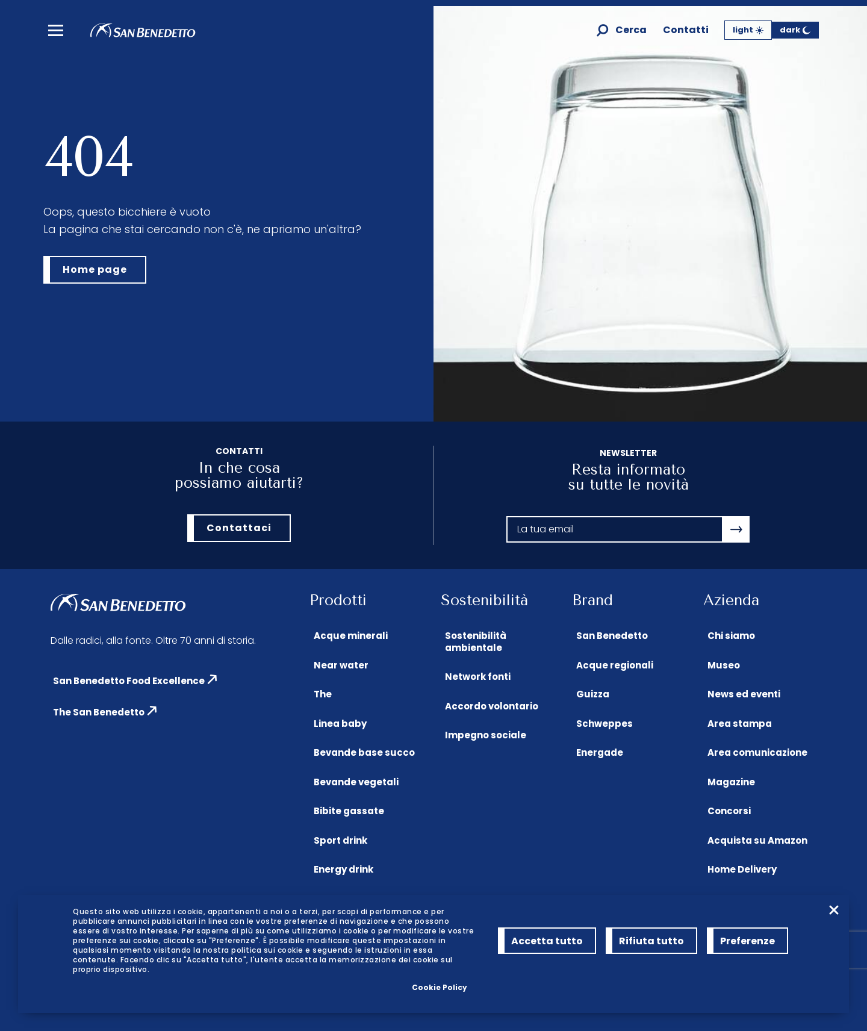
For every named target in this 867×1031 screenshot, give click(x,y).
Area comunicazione (757, 752)
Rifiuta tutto (651, 941)
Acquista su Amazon (757, 840)
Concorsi (729, 811)
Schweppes (604, 723)
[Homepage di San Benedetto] (143, 34)
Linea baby (340, 723)
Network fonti (478, 676)
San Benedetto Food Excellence (129, 680)
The (323, 694)
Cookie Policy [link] (439, 987)
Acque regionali (614, 665)
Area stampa (739, 723)
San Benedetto (612, 635)
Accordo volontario (491, 706)
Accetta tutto (547, 941)
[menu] (55, 30)
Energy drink (343, 869)
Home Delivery (742, 869)
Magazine (731, 782)
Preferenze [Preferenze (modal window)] (747, 941)
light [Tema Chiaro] (748, 30)
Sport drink (340, 840)
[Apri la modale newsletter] (736, 529)
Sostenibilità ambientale (475, 641)
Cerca (631, 30)
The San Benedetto (98, 712)
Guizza (592, 694)
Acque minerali (351, 635)
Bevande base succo (364, 752)
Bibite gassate (349, 811)
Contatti (686, 30)
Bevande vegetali (356, 782)
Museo (723, 665)
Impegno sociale (485, 735)
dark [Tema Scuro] (795, 30)
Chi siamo (731, 635)
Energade (599, 752)
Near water (341, 665)
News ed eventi (743, 694)
